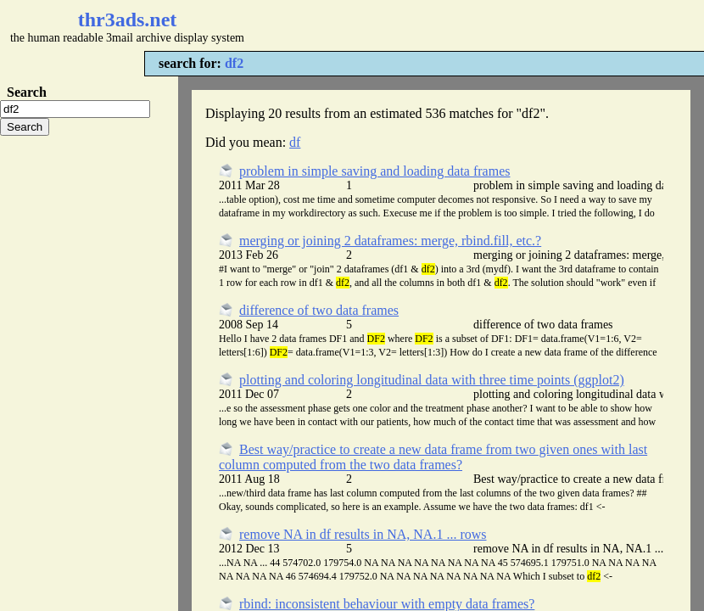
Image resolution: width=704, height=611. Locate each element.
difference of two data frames (319, 310)
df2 (234, 63)
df (294, 142)
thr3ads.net (127, 19)
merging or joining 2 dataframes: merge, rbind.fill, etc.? (390, 240)
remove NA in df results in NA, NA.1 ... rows (363, 534)
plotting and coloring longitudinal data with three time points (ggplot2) (431, 380)
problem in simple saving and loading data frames (374, 171)
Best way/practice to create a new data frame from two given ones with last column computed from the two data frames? (433, 457)
